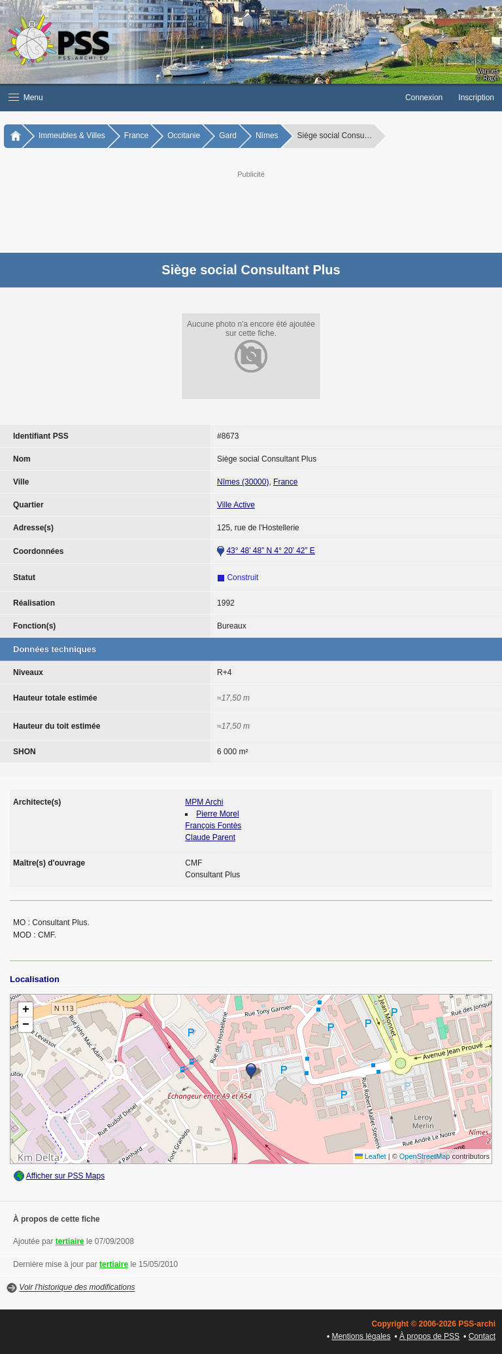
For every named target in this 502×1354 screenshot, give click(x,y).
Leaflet (370, 1156)
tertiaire (70, 1241)
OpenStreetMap (424, 1156)
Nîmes (267, 135)
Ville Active (236, 504)
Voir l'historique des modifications (77, 1287)
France (136, 135)
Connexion (424, 97)
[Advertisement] (264, 210)
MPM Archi (204, 802)
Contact (482, 1336)
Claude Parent (210, 837)
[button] (198, 97)
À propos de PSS (429, 1336)
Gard (228, 135)
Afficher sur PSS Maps (65, 1175)
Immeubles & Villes (72, 135)
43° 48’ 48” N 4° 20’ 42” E (270, 550)
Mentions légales (360, 1336)
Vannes (488, 71)
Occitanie (183, 135)
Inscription (476, 97)
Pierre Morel (217, 813)
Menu (25, 97)
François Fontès (213, 825)
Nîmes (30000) (243, 481)
